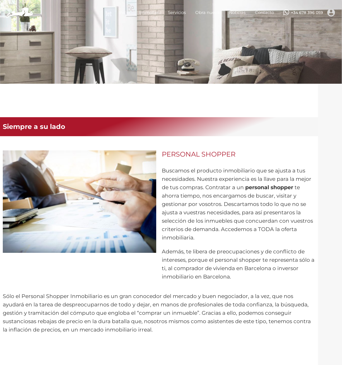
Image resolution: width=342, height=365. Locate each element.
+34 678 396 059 (307, 12)
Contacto (264, 12)
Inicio (124, 12)
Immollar (148, 12)
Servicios (177, 12)
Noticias (237, 12)
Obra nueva (207, 12)
